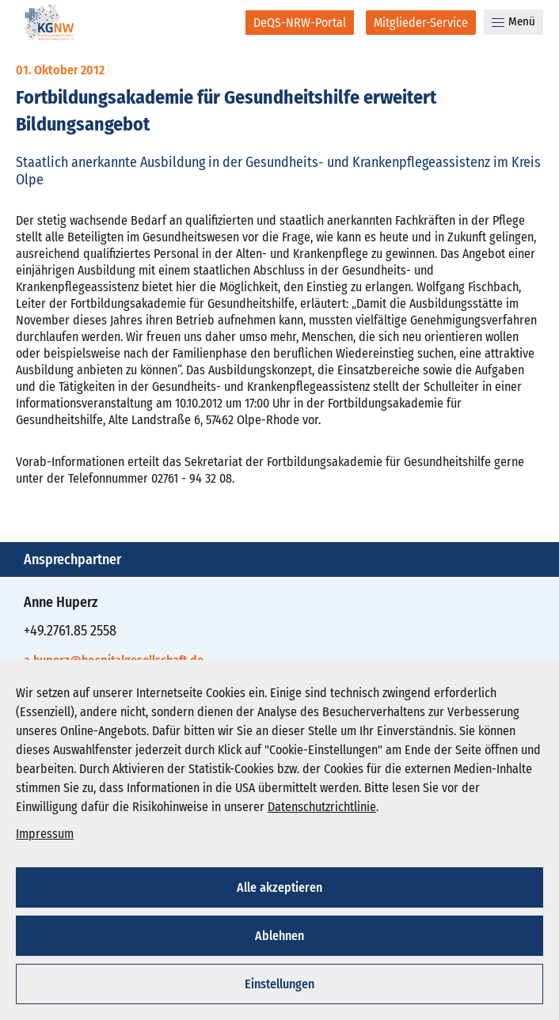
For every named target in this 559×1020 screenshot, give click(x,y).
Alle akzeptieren (279, 887)
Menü (513, 21)
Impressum (45, 833)
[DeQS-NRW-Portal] (299, 22)
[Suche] (223, 22)
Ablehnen (279, 935)
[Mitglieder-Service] (421, 22)
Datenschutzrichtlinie (322, 806)
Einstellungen (279, 984)
